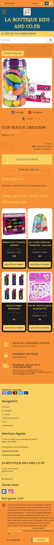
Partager (17, 112)
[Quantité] (7, 146)
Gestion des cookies (10, 451)
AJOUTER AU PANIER (27, 159)
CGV (4, 422)
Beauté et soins (21, 47)
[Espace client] (41, 3)
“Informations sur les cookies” (19, 528)
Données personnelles (11, 455)
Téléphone (7, 479)
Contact (34, 3)
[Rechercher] (50, 40)
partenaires (7, 425)
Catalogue (7, 410)
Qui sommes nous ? (10, 418)
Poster (27, 118)
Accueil (7, 47)
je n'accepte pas (13, 540)
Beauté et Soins (10, 131)
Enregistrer (35, 112)
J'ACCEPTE (41, 540)
